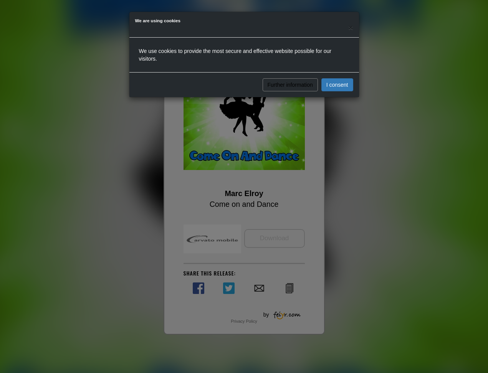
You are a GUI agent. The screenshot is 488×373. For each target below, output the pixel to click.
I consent (337, 85)
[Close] (350, 27)
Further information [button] (290, 85)
